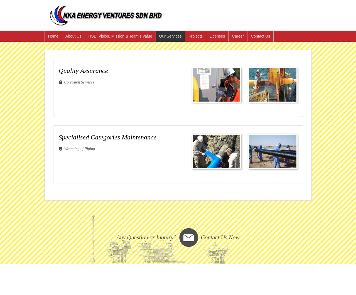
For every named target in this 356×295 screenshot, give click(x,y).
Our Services (170, 36)
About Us (73, 36)
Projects (195, 36)
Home (53, 36)
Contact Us (260, 36)
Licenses (217, 36)
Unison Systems (109, 278)
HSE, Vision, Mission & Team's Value (120, 36)
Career (238, 36)
